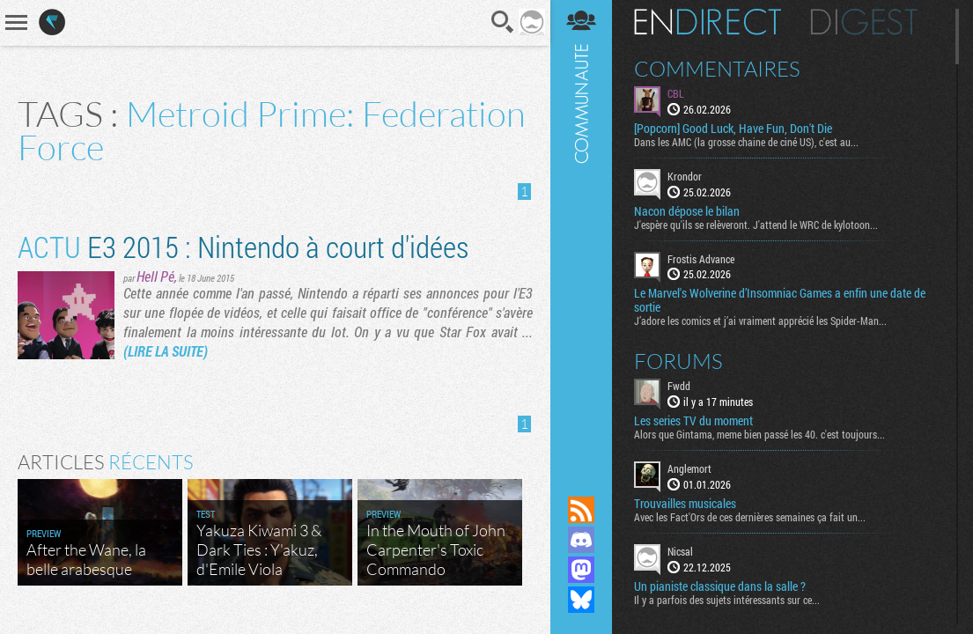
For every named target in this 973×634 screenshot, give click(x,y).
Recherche (503, 22)
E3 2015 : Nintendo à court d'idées (243, 246)
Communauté (581, 231)
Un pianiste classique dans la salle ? (720, 586)
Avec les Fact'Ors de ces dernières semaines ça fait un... (750, 517)
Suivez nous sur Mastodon (581, 570)
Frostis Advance (700, 259)
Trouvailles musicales (685, 504)
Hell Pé (155, 276)
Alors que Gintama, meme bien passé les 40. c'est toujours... (759, 434)
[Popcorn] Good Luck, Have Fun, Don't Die (733, 129)
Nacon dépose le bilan (687, 211)
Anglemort (689, 468)
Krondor (684, 176)
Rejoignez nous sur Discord (581, 540)
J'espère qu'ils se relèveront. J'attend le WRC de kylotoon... (756, 224)
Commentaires (717, 68)
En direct (707, 22)
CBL (675, 93)
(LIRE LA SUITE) (165, 351)
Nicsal (680, 551)
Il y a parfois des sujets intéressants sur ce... (727, 600)
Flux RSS (581, 510)
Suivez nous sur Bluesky (581, 599)
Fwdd (678, 386)
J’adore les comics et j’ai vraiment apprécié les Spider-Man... (760, 320)
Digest (864, 22)
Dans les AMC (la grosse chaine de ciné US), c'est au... (746, 142)
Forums (678, 361)
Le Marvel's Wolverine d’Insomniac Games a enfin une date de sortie (779, 300)
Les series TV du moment (693, 421)
